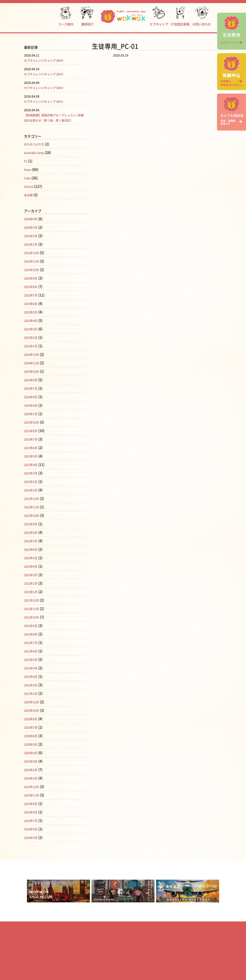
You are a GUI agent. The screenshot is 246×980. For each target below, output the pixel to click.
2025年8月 (32, 292)
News (28, 174)
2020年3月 (32, 766)
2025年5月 (32, 317)
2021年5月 (32, 664)
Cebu (28, 183)
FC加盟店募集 (180, 16)
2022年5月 (32, 563)
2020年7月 (32, 732)
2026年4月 (32, 224)
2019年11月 (33, 800)
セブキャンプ (159, 16)
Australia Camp (36, 157)
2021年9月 (32, 631)
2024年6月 (32, 402)
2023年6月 (32, 453)
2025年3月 (32, 334)
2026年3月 (32, 232)
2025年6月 (32, 308)
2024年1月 (32, 419)
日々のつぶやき (36, 149)
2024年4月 (32, 410)
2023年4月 (32, 470)
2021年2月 (32, 690)
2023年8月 (32, 436)
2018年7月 (32, 825)
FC (26, 166)
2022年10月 (33, 520)
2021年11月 (33, 614)
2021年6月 (32, 656)
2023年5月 (32, 461)
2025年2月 (32, 342)
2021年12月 (33, 605)
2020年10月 (33, 715)
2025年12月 (33, 258)
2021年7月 (32, 647)
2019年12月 (33, 792)
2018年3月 (32, 842)
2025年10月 (33, 275)
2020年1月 (32, 783)
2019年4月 (32, 817)
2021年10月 (33, 622)
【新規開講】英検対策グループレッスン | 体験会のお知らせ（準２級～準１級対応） (54, 120)
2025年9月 (32, 283)
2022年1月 (32, 597)
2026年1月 (32, 249)
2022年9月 (32, 529)
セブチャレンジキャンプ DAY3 (47, 74)
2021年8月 (32, 639)
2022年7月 (32, 546)
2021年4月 (32, 673)
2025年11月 (33, 266)
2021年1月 (32, 698)
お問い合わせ (201, 16)
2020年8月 (32, 724)
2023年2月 (32, 486)
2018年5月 (32, 834)
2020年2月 (32, 775)
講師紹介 (87, 16)
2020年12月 (33, 707)
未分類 (29, 200)
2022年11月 (33, 512)
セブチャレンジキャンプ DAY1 (47, 101)
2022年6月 (32, 554)
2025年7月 (32, 300)
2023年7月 (32, 444)
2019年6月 (32, 809)
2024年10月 (33, 376)
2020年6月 (32, 741)
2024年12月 (33, 359)
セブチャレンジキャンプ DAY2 (47, 87)
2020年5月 (32, 749)
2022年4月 (32, 571)
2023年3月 (32, 478)
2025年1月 (32, 351)
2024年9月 (32, 385)
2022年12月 (33, 503)
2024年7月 (32, 393)
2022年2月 (32, 588)
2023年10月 (33, 427)
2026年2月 (32, 241)
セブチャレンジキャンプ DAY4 (47, 60)
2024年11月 (33, 368)
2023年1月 (32, 495)
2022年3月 (32, 580)
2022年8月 (32, 537)
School (29, 191)
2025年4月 (32, 325)
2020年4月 (32, 758)
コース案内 (65, 16)
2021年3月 (32, 681)
